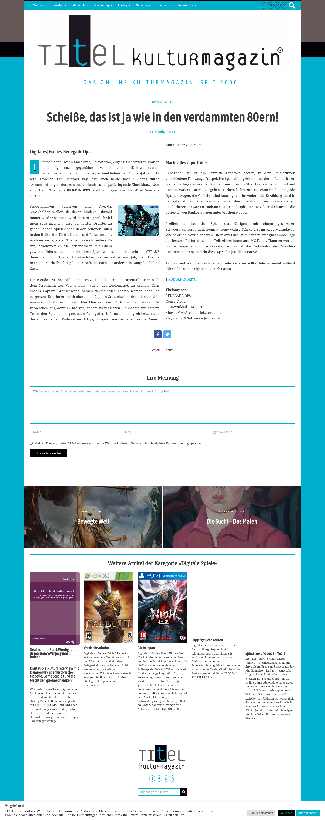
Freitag (122, 5)
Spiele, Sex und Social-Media (265, 653)
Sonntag (162, 5)
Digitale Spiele (162, 102)
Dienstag (57, 5)
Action (156, 350)
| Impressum (185, 5)
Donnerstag (101, 5)
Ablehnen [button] (286, 813)
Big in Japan (146, 648)
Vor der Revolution (97, 648)
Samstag (142, 5)
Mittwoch (79, 5)
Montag (38, 5)
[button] (183, 792)
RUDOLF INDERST (182, 279)
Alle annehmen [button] (307, 813)
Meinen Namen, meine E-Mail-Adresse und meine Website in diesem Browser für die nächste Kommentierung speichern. (119, 443)
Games (169, 350)
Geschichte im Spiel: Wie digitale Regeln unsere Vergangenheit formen (52, 653)
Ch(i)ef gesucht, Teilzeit (207, 640)
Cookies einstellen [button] (261, 813)
